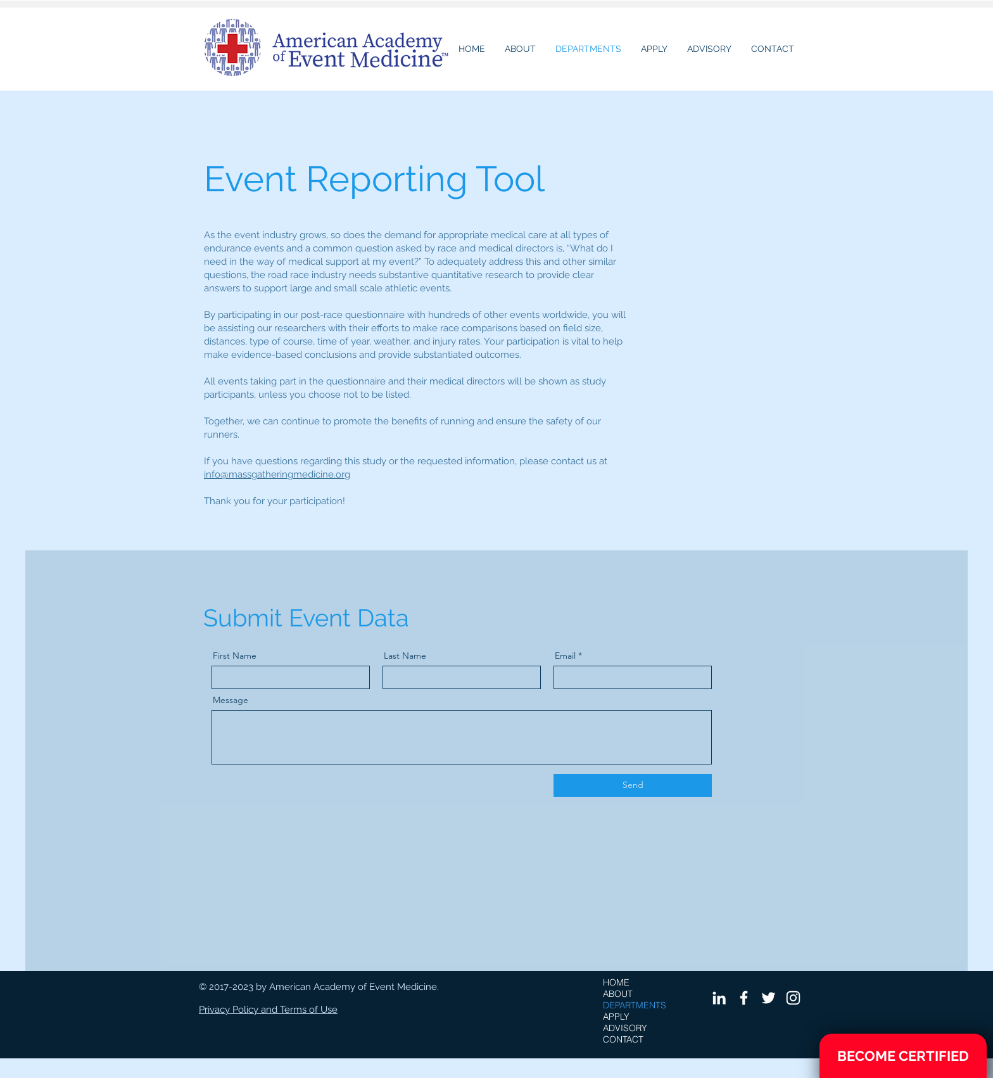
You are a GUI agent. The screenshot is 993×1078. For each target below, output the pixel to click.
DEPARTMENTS (634, 1005)
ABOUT (618, 993)
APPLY (616, 1016)
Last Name (405, 655)
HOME (616, 982)
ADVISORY (625, 1028)
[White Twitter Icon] (768, 998)
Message (230, 699)
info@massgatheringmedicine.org (277, 474)
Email (565, 655)
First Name (234, 655)
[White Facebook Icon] (744, 998)
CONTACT (623, 1039)
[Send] (632, 785)
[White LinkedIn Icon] (719, 998)
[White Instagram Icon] (793, 998)
